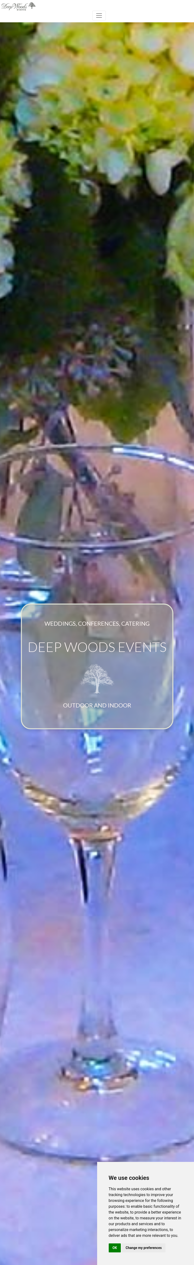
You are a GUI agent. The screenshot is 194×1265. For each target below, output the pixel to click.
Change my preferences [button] (144, 1248)
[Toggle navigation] (99, 15)
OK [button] (115, 1248)
